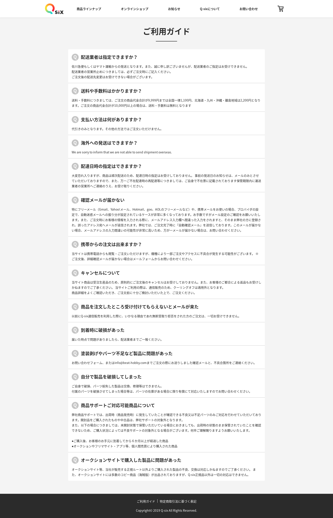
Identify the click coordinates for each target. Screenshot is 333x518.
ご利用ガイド (146, 501)
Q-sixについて (210, 9)
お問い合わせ (248, 9)
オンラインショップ (134, 9)
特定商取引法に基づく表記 (178, 501)
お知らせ (174, 9)
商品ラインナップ (89, 9)
